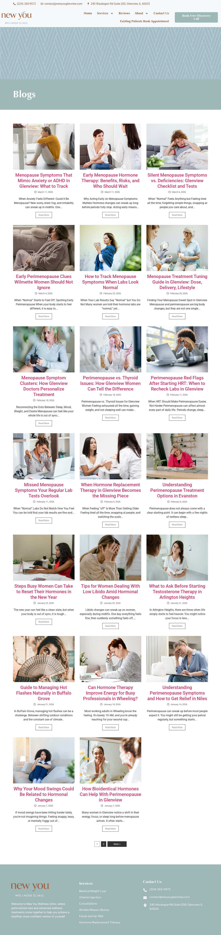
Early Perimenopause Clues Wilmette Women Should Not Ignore (43, 282)
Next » (117, 844)
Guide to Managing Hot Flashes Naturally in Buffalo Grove (43, 693)
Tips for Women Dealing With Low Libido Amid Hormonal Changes (110, 591)
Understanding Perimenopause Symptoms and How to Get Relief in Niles (177, 693)
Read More (43, 215)
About (142, 13)
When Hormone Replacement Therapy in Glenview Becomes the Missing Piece (110, 490)
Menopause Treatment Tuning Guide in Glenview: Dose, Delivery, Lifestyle (177, 282)
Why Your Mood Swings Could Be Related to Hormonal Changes (44, 794)
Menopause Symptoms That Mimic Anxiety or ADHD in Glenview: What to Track (43, 180)
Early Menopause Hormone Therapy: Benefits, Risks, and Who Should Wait (110, 180)
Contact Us (161, 13)
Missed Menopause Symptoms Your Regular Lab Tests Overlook (43, 490)
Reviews (124, 13)
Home (88, 13)
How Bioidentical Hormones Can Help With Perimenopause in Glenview (110, 794)
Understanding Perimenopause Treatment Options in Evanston (177, 490)
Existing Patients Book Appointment (144, 21)
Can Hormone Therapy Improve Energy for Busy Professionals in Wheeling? (110, 693)
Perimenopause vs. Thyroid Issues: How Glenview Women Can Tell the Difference (110, 383)
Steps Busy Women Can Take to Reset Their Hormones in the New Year (43, 591)
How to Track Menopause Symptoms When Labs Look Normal (110, 282)
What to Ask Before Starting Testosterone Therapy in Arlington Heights (177, 591)
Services (105, 13)
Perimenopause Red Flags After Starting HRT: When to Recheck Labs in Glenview (177, 383)
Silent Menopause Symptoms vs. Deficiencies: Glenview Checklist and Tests (177, 180)
